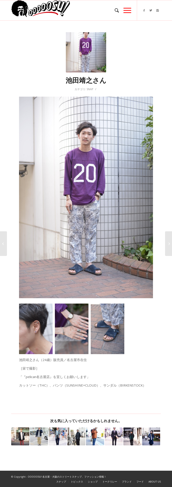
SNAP (90, 89)
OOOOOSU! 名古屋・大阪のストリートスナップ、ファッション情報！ (67, 476)
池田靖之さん (86, 80)
